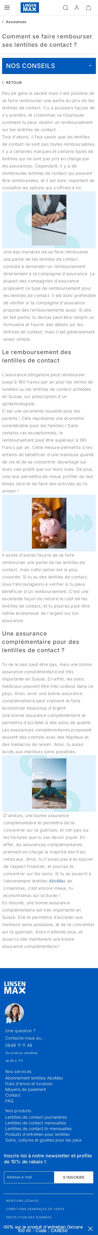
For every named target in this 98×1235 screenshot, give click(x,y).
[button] (77, 7)
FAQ (9, 1100)
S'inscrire (73, 1177)
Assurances (16, 21)
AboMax (58, 880)
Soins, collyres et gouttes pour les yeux (43, 1140)
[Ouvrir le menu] (7, 7)
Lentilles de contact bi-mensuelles (38, 1128)
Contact (12, 1095)
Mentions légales (22, 1201)
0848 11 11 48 (18, 1045)
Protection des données (29, 1217)
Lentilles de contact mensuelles (35, 1122)
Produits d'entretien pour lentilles (37, 1134)
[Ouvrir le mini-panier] (88, 7)
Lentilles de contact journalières (36, 1117)
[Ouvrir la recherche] (65, 7)
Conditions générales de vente (35, 1209)
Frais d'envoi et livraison (29, 1083)
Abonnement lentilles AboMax (34, 1078)
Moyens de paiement (25, 1089)
